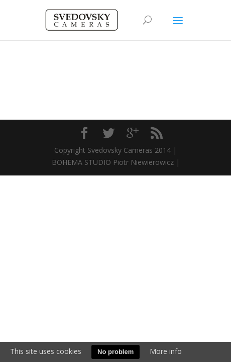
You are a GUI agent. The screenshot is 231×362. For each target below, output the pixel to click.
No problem (115, 351)
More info (166, 351)
